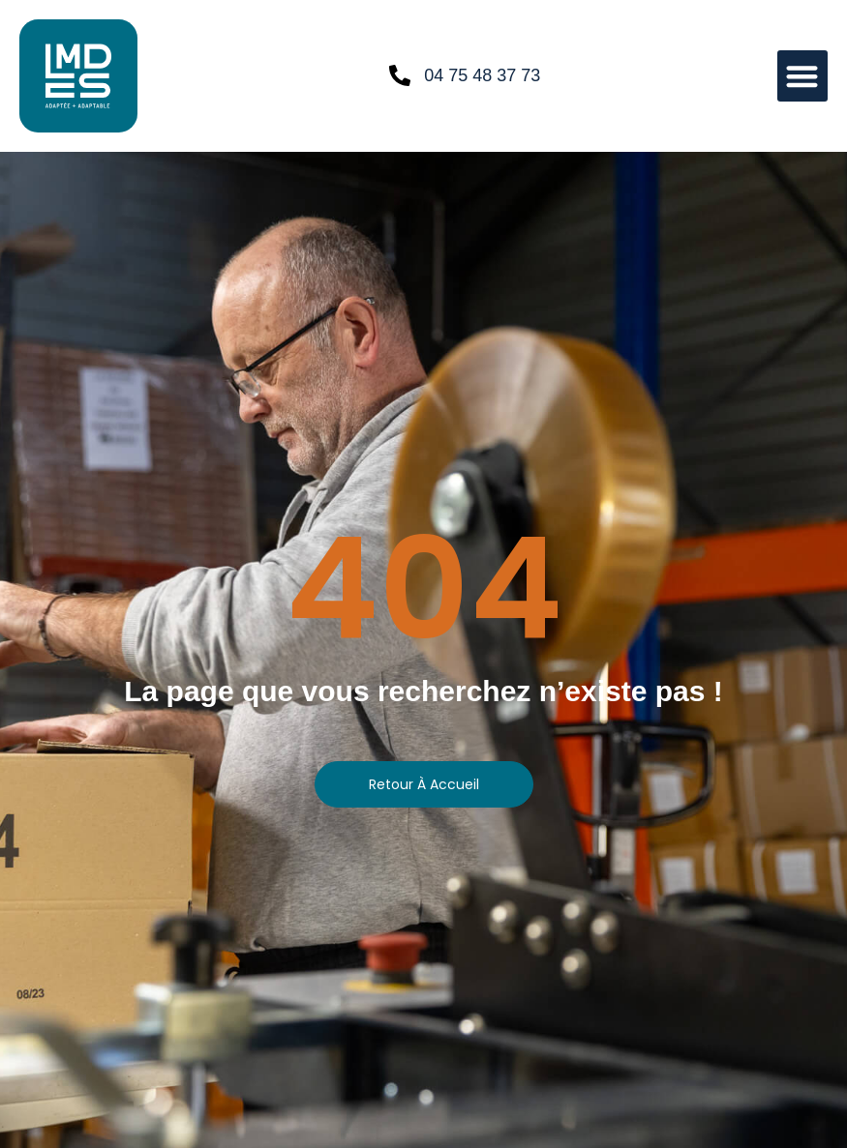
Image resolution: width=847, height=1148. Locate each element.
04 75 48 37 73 (482, 75)
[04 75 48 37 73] (399, 75)
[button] (803, 76)
